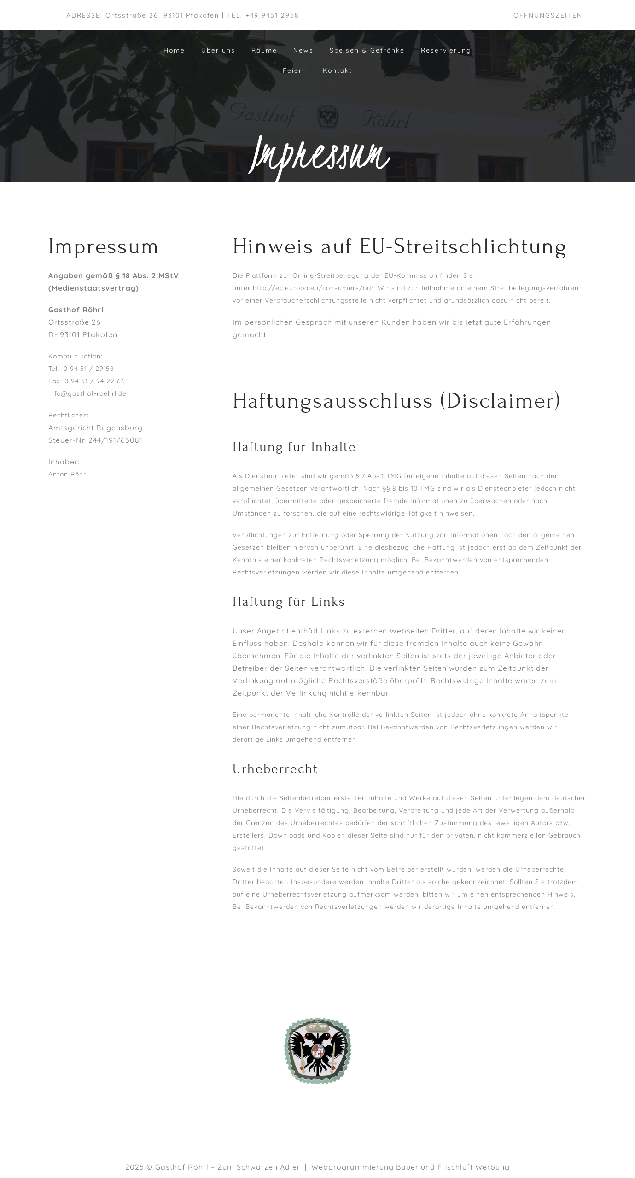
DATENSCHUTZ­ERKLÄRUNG (506, 1069)
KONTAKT (506, 1094)
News (303, 50)
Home (174, 50)
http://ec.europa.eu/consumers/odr (313, 288)
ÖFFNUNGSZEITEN (548, 15)
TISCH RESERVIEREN (506, 1081)
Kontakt (337, 70)
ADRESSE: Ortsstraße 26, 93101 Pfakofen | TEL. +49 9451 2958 (182, 15)
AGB (506, 1044)
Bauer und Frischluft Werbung (453, 1167)
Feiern (295, 70)
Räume (264, 50)
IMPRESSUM (506, 1056)
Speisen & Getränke (367, 50)
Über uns (218, 50)
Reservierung (446, 50)
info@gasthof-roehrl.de (87, 393)
